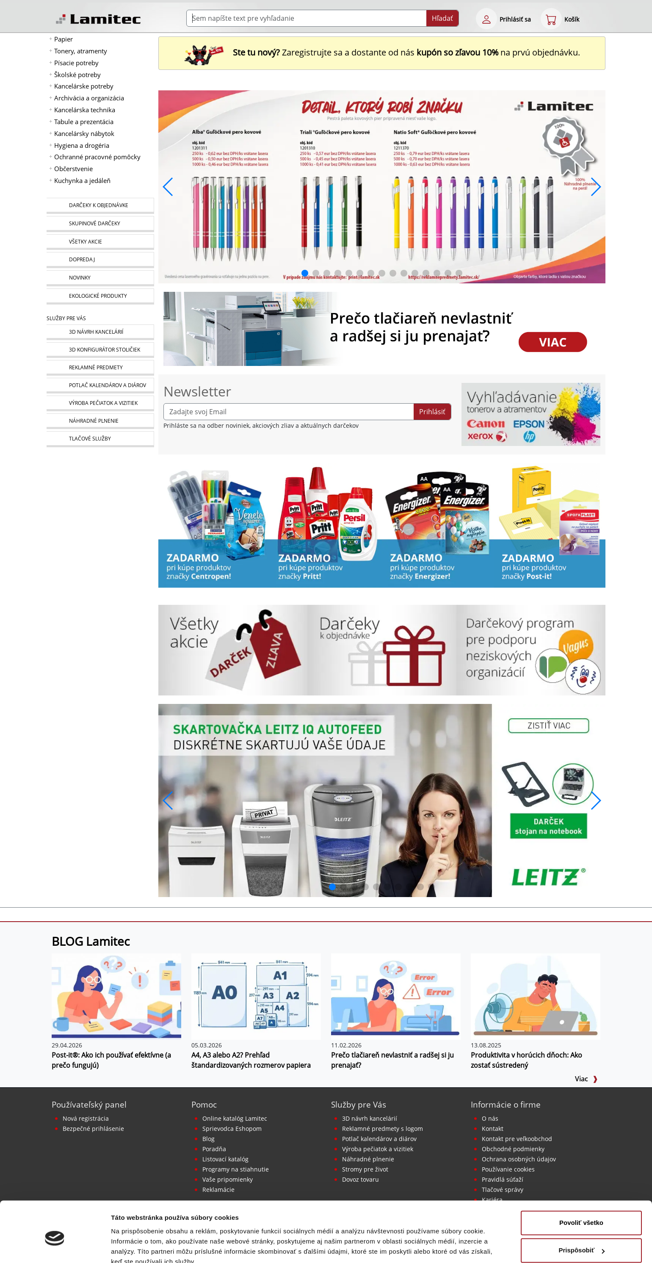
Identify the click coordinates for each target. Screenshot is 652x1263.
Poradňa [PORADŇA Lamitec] (214, 1149)
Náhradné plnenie (368, 1159)
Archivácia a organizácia (89, 98)
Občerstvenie (73, 168)
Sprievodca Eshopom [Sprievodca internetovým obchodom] (232, 1129)
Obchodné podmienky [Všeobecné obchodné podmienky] (513, 1149)
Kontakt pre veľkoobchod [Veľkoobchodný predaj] (517, 1139)
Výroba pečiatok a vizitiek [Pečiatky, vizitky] (377, 1149)
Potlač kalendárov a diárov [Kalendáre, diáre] (379, 1139)
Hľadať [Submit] (442, 18)
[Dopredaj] (100, 260)
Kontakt (492, 1129)
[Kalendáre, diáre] (100, 385)
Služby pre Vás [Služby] (66, 318)
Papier (63, 39)
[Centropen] (214, 524)
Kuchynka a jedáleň (82, 180)
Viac (586, 1078)
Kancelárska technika (84, 109)
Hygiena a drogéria (81, 145)
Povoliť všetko (581, 1184)
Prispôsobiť (581, 1211)
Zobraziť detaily (135, 1246)
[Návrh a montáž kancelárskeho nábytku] (100, 332)
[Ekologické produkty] (100, 296)
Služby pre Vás (358, 1104)
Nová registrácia (86, 1118)
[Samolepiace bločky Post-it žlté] (549, 524)
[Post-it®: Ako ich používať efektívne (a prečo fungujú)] (116, 995)
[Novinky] (100, 278)
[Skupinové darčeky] (100, 224)
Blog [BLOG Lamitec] (208, 1139)
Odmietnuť (581, 1239)
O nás (490, 1118)
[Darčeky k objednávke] (100, 205)
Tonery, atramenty (80, 51)
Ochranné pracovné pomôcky (97, 156)
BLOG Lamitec (91, 941)
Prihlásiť (432, 411)
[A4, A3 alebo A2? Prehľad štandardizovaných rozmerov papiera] (256, 995)
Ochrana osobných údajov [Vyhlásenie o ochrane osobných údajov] (519, 1159)
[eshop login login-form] (486, 18)
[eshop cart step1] (551, 18)
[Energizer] (438, 524)
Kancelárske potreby (83, 86)
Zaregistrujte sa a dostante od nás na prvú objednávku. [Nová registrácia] (382, 52)
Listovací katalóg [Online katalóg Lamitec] (225, 1159)
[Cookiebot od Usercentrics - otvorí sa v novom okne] (55, 1246)
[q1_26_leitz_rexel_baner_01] (381, 799)
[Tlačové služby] (100, 439)
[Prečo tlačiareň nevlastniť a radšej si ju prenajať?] (396, 995)
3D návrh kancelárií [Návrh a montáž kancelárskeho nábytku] (369, 1118)
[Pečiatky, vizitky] (100, 403)
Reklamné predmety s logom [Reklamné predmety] (382, 1129)
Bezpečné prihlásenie (93, 1129)
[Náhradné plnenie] (100, 421)
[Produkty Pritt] (326, 524)
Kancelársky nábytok (84, 133)
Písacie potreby (76, 62)
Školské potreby (77, 74)
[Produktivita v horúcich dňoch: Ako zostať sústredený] (535, 995)
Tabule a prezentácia (83, 121)
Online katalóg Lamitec (234, 1118)
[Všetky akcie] (100, 242)
